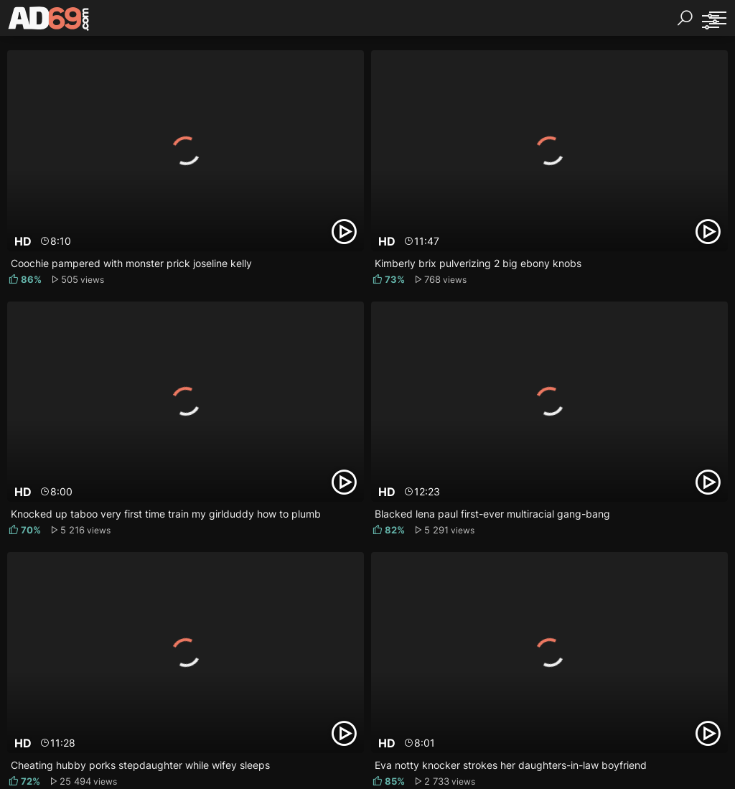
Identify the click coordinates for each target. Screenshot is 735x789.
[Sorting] (710, 21)
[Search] (685, 18)
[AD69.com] (49, 21)
